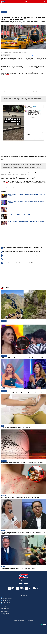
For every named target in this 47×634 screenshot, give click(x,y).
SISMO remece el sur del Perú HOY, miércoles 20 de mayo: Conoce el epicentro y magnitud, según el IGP (22, 462)
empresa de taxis (21, 187)
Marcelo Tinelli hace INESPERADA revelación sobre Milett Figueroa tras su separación (24, 214)
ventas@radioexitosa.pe (7, 598)
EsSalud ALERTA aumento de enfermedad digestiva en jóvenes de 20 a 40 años (16, 427)
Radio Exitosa (34, 187)
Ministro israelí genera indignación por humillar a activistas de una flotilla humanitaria (18, 568)
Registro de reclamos (5, 608)
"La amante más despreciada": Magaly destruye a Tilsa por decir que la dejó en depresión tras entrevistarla (22, 392)
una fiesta (6, 74)
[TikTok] (27, 583)
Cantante (10, 187)
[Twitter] (21, 583)
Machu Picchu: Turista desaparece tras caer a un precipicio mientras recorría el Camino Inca (19, 322)
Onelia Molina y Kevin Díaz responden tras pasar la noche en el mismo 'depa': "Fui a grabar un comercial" (22, 357)
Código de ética (3, 606)
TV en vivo (2, 610)
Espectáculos (4, 11)
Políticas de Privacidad (5, 613)
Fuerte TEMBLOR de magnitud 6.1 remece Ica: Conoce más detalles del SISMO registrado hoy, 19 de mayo (22, 255)
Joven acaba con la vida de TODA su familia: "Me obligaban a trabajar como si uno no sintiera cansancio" (21, 251)
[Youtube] (22, 583)
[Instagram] (24, 583)
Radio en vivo (3, 614)
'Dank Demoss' (6, 182)
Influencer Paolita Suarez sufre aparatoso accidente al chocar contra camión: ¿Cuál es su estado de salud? (22, 262)
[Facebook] (19, 583)
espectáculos (28, 187)
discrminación (15, 187)
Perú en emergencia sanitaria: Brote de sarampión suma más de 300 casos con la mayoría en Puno (20, 497)
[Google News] (26, 583)
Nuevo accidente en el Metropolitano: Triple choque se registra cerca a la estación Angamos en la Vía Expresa (22, 247)
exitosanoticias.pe (6, 600)
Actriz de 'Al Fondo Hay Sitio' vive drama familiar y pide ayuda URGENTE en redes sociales (25, 221)
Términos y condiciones (5, 611)
